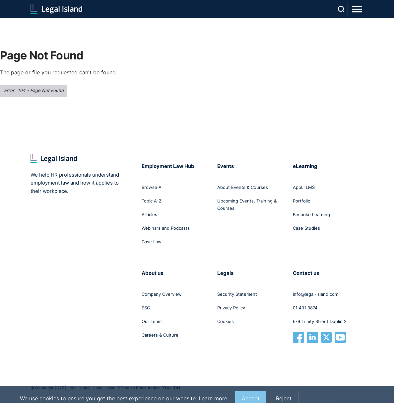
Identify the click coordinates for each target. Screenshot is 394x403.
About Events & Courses (242, 187)
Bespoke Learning (311, 214)
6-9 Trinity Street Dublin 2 (320, 321)
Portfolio (301, 200)
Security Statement (237, 294)
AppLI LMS (304, 187)
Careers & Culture (160, 335)
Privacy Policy (231, 307)
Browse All (153, 187)
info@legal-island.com (315, 294)
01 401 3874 (305, 307)
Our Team (152, 321)
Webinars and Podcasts (166, 228)
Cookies (225, 321)
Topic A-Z (152, 200)
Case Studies (306, 228)
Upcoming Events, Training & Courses (247, 204)
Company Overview (162, 294)
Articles (149, 214)
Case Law (152, 241)
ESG (146, 307)
